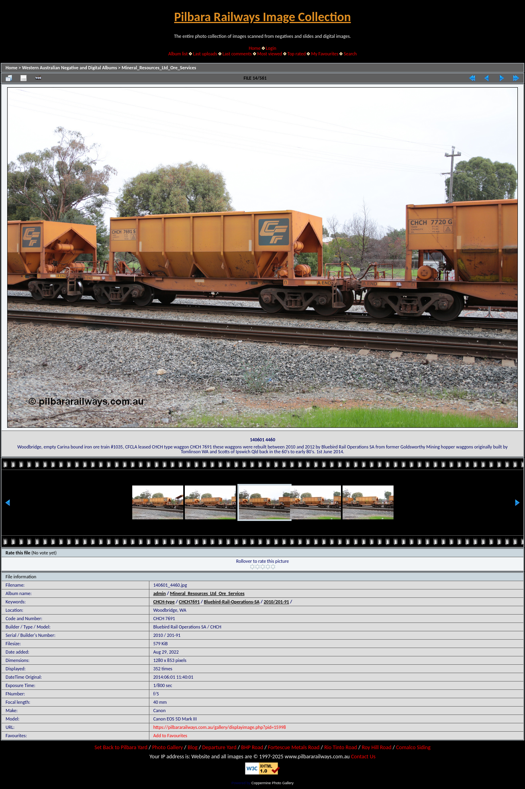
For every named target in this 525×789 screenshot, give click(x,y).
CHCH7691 (189, 602)
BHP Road (252, 747)
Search (350, 54)
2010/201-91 (276, 602)
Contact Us (363, 756)
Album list (178, 54)
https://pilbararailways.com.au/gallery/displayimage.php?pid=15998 (219, 727)
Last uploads (205, 54)
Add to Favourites (170, 735)
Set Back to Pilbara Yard (120, 747)
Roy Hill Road (376, 747)
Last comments (237, 54)
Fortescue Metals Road (294, 747)
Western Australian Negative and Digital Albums (69, 67)
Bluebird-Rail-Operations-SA (232, 602)
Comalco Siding (413, 747)
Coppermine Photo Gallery (272, 783)
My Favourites (325, 54)
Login (271, 48)
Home (255, 48)
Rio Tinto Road (340, 747)
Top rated (297, 54)
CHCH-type (164, 602)
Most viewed (269, 54)
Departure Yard (219, 747)
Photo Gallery (167, 747)
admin (159, 593)
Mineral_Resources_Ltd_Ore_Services (158, 67)
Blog (193, 747)
